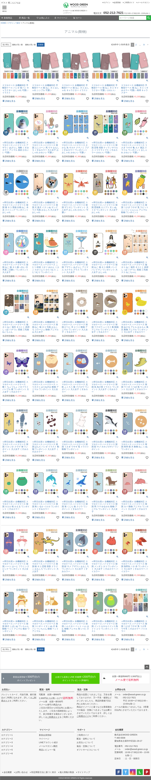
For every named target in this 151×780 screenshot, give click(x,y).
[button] (148, 45)
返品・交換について (86, 746)
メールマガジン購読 (48, 746)
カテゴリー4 (7, 746)
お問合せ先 (120, 689)
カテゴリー (7, 730)
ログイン (106, 2)
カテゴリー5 (7, 750)
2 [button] (136, 44)
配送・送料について (86, 739)
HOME (3, 23)
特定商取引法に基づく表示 (43, 772)
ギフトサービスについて (88, 750)
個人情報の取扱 (67, 772)
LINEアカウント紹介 (48, 742)
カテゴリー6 (7, 753)
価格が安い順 (17, 45)
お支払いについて (85, 742)
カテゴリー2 (7, 739)
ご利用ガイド (129, 2)
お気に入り (43, 18)
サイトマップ (84, 772)
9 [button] (144, 44)
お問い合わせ (21, 772)
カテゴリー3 (7, 742)
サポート (81, 730)
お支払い (6, 689)
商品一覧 (24, 18)
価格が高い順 (30, 45)
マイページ (60, 18)
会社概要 (119, 730)
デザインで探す (14, 23)
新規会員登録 (45, 735)
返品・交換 (82, 689)
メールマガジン (143, 2)
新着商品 (6, 18)
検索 (148, 18)
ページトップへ (147, 667)
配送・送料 (45, 689)
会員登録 (117, 2)
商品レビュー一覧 (47, 750)
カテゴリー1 (7, 735)
